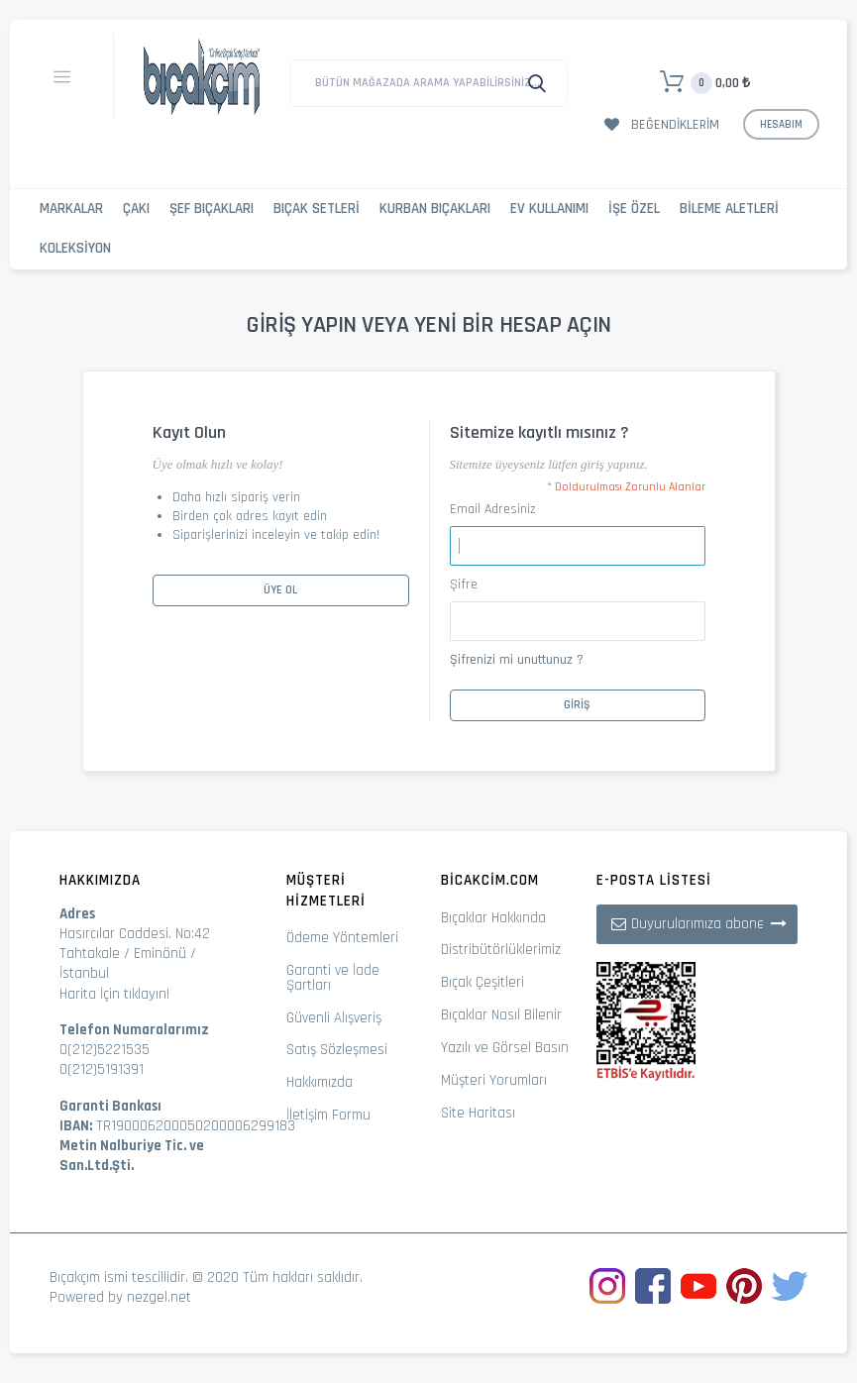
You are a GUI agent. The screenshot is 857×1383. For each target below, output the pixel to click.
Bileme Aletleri (729, 208)
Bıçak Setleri (316, 208)
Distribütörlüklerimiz (501, 949)
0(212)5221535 (104, 1049)
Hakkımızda (319, 1082)
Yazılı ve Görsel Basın (505, 1047)
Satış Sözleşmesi (336, 1049)
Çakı (136, 208)
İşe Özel (634, 208)
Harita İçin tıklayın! (114, 994)
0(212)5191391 (101, 1069)
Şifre (464, 584)
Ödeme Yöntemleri (342, 937)
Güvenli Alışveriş (333, 1018)
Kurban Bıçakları (434, 208)
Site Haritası (478, 1113)
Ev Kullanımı (549, 208)
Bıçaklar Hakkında (493, 917)
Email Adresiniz (493, 509)
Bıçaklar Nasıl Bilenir (501, 1015)
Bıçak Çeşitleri (482, 982)
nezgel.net (159, 1297)
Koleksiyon (75, 248)
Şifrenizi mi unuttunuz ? (517, 660)
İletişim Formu (328, 1115)
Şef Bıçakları (211, 208)
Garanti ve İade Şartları (332, 978)
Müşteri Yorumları (494, 1080)
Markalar (71, 208)
